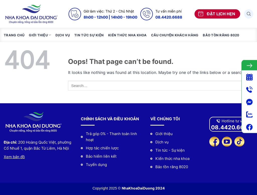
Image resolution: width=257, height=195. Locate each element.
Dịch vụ (62, 35)
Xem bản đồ (14, 156)
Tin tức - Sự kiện (170, 150)
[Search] (248, 14)
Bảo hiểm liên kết (101, 156)
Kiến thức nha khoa (127, 35)
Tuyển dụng (96, 164)
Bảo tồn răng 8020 (221, 35)
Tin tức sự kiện (89, 35)
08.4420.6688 (168, 17)
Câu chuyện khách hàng (174, 35)
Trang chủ (14, 35)
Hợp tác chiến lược (102, 148)
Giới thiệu (40, 35)
